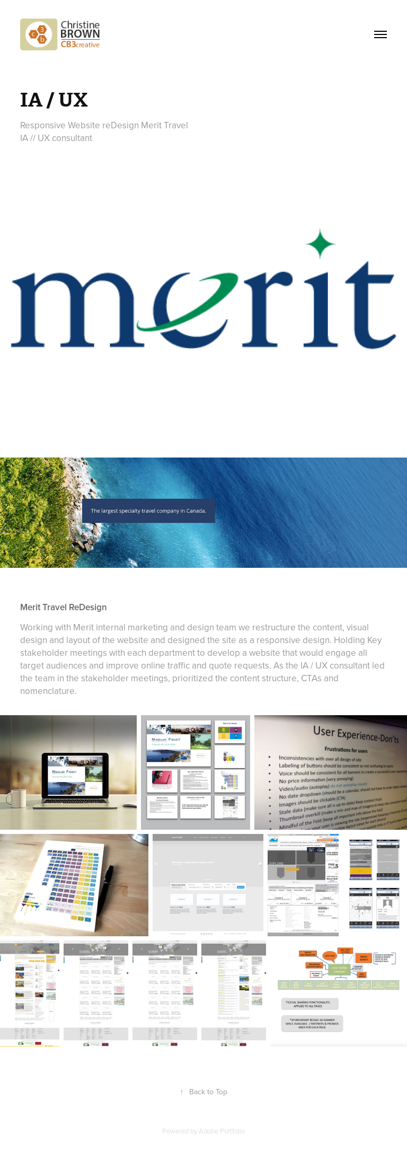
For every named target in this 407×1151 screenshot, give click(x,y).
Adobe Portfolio (222, 1131)
